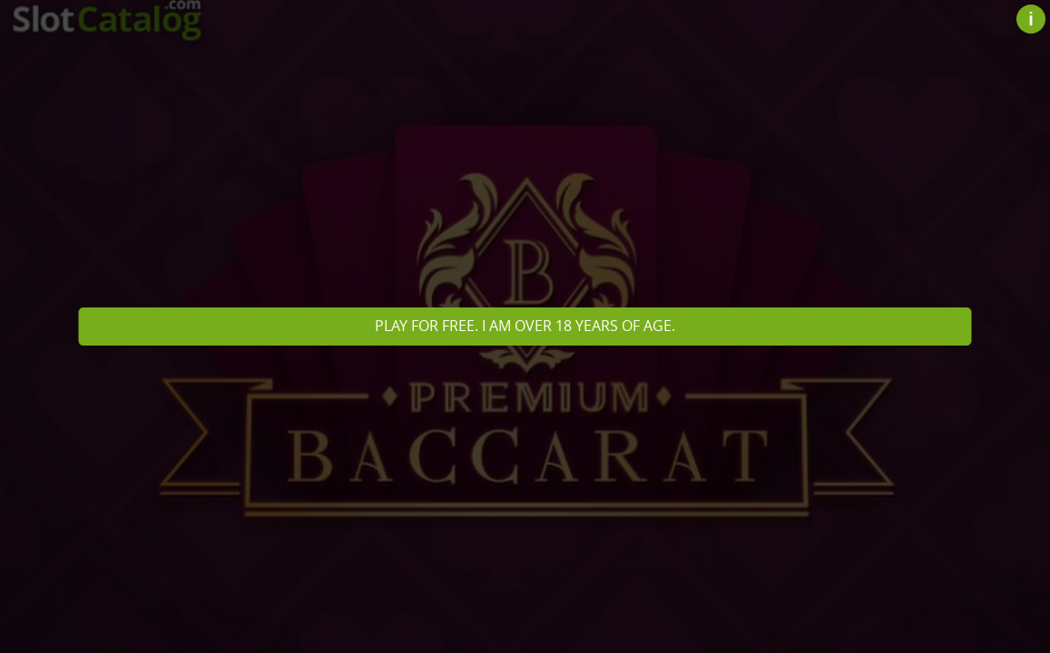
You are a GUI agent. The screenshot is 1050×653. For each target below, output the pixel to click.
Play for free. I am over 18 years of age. (525, 326)
